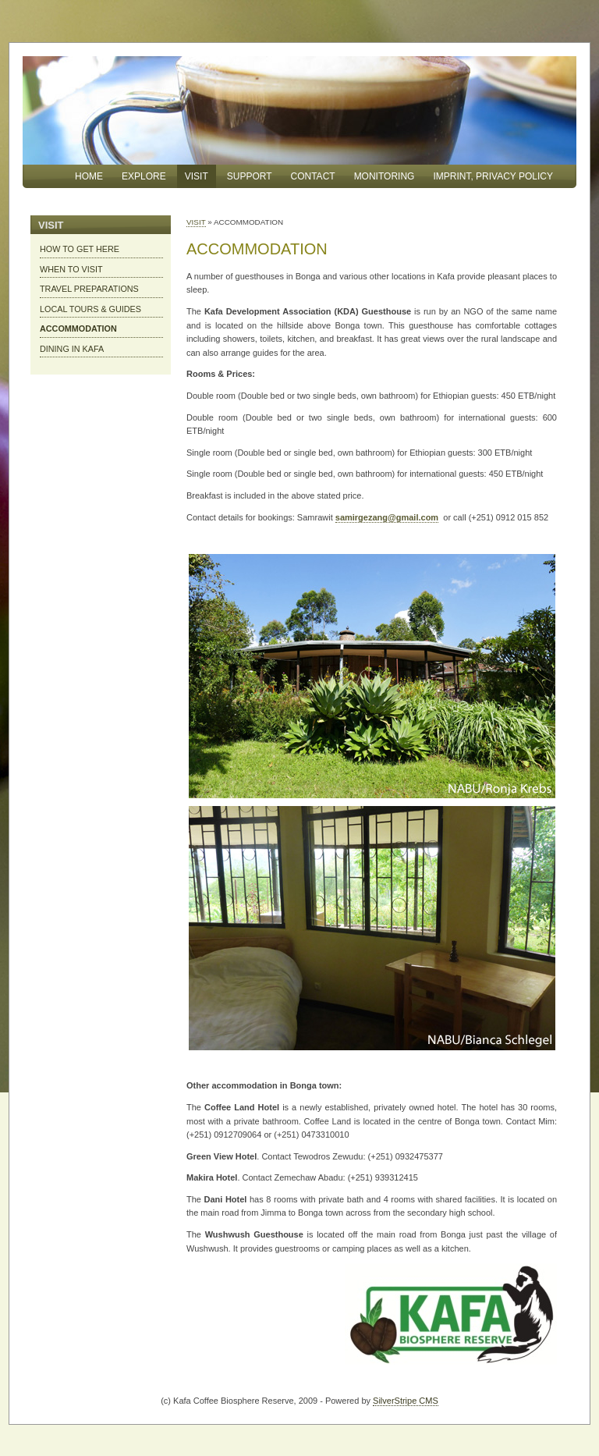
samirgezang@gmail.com (386, 517)
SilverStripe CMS (405, 1400)
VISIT (196, 222)
